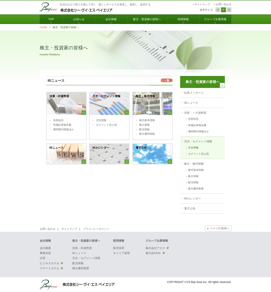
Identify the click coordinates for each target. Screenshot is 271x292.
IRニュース (191, 102)
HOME (43, 27)
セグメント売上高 (106, 125)
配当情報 (144, 129)
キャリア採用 (121, 253)
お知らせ (78, 19)
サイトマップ (202, 4)
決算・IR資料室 (82, 248)
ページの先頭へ (218, 228)
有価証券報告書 (62, 125)
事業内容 (45, 253)
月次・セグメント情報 (198, 141)
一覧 (166, 80)
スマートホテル (49, 268)
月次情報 (101, 120)
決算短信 (58, 120)
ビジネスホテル (49, 263)
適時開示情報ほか (63, 129)
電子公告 (189, 208)
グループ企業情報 (215, 19)
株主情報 (144, 125)
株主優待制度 (196, 188)
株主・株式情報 (194, 163)
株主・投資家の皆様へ (147, 19)
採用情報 (183, 19)
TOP (51, 19)
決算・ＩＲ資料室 (195, 112)
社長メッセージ (194, 92)
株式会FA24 (153, 253)
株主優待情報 (147, 134)
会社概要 (45, 248)
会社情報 (111, 19)
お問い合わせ (223, 4)
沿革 (42, 258)
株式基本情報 (147, 120)
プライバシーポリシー (96, 229)
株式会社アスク (155, 248)
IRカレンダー (192, 198)
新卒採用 (118, 248)
